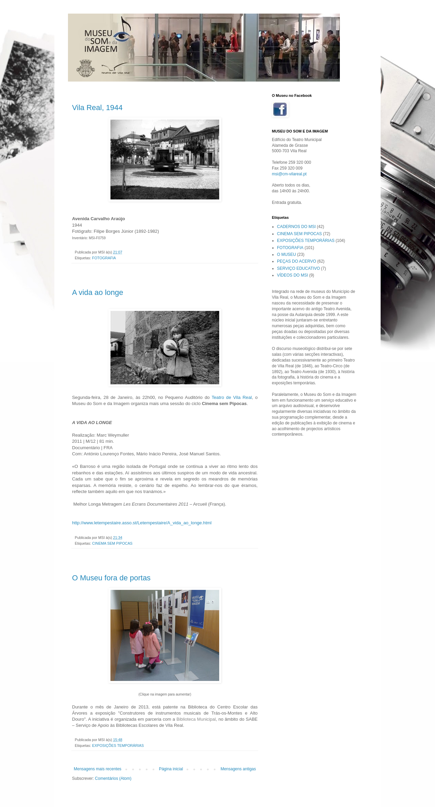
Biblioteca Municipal (196, 719)
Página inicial (171, 769)
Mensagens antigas (238, 769)
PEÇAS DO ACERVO (296, 261)
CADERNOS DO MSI (296, 226)
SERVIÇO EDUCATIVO (298, 268)
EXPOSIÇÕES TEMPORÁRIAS (118, 745)
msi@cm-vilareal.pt (289, 174)
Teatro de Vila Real (232, 397)
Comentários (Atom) (113, 778)
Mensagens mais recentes (97, 769)
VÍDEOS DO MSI (292, 275)
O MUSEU (286, 254)
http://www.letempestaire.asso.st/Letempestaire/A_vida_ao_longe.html (142, 522)
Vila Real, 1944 (97, 107)
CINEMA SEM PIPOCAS (112, 543)
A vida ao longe (97, 292)
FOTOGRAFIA (104, 258)
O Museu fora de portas (111, 578)
